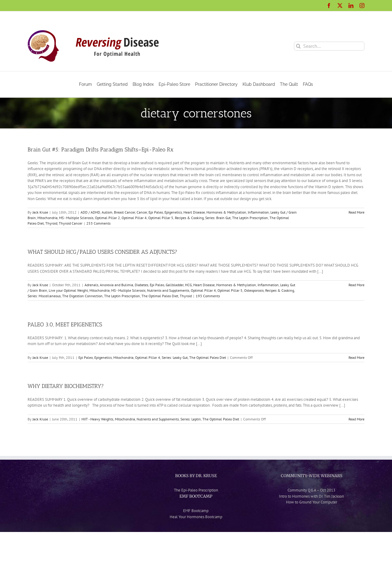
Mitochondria (47, 217)
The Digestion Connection (82, 296)
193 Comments (208, 296)
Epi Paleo (156, 212)
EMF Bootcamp (196, 510)
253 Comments (98, 223)
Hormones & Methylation (226, 212)
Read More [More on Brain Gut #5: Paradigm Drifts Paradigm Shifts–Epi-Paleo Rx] (356, 212)
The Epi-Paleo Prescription (196, 490)
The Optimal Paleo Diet (159, 296)
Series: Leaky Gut (175, 357)
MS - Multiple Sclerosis (76, 217)
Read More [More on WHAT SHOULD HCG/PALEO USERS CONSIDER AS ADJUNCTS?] (356, 285)
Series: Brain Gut (218, 217)
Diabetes (141, 285)
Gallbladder (174, 285)
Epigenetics (173, 212)
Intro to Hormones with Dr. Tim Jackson (311, 496)
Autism (107, 212)
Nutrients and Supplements (168, 290)
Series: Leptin (190, 419)
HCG (188, 285)
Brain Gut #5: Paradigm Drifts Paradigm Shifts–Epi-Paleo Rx (100, 149)
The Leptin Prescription (250, 217)
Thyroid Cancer (70, 223)
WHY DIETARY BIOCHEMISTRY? (66, 386)
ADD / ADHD (90, 212)
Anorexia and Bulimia (116, 285)
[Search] (298, 46)
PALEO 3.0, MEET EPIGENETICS (65, 324)
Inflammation (258, 212)
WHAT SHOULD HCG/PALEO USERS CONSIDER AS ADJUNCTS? (102, 252)
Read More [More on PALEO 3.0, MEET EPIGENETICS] (356, 357)
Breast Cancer (124, 212)
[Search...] (329, 46)
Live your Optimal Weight (68, 290)
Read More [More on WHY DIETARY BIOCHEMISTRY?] (356, 419)
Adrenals (91, 285)
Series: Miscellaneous (44, 296)
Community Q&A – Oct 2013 (311, 490)
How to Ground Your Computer (311, 502)
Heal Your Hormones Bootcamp (196, 516)
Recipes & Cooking (189, 217)
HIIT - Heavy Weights (97, 419)
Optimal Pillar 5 (160, 217)
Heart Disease (194, 212)
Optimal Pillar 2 (107, 217)
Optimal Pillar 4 (134, 217)
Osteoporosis (254, 290)
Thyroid (51, 223)
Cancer (142, 212)
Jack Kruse (40, 212)
